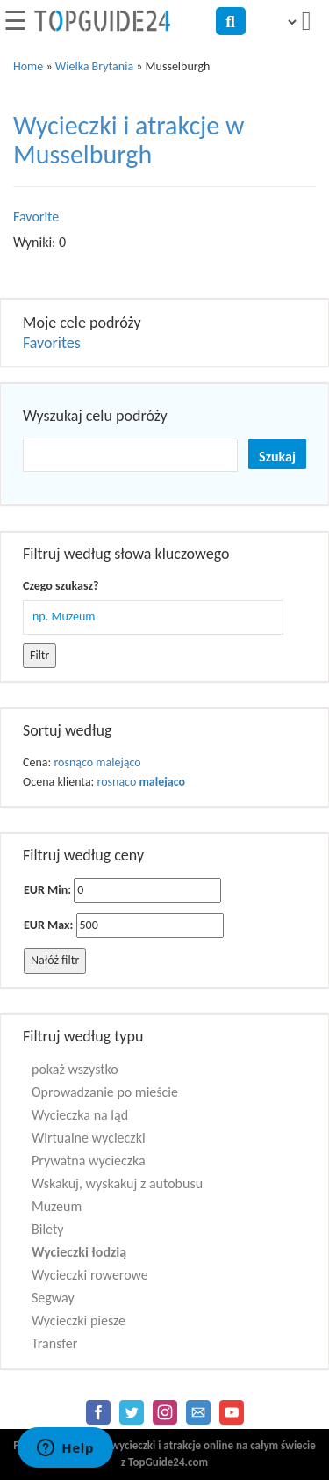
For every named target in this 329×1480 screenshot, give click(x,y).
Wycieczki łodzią (79, 1252)
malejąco (118, 762)
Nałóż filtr (55, 960)
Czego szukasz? (60, 585)
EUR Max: (48, 925)
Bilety (48, 1229)
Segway (53, 1297)
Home (28, 66)
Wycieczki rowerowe (90, 1274)
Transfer (54, 1343)
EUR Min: (47, 889)
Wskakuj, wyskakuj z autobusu (117, 1183)
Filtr (39, 655)
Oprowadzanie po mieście (105, 1092)
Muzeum (57, 1206)
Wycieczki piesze (78, 1320)
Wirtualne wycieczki (89, 1137)
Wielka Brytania (94, 66)
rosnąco (73, 762)
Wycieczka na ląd (80, 1114)
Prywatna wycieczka (89, 1160)
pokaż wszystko (75, 1069)
